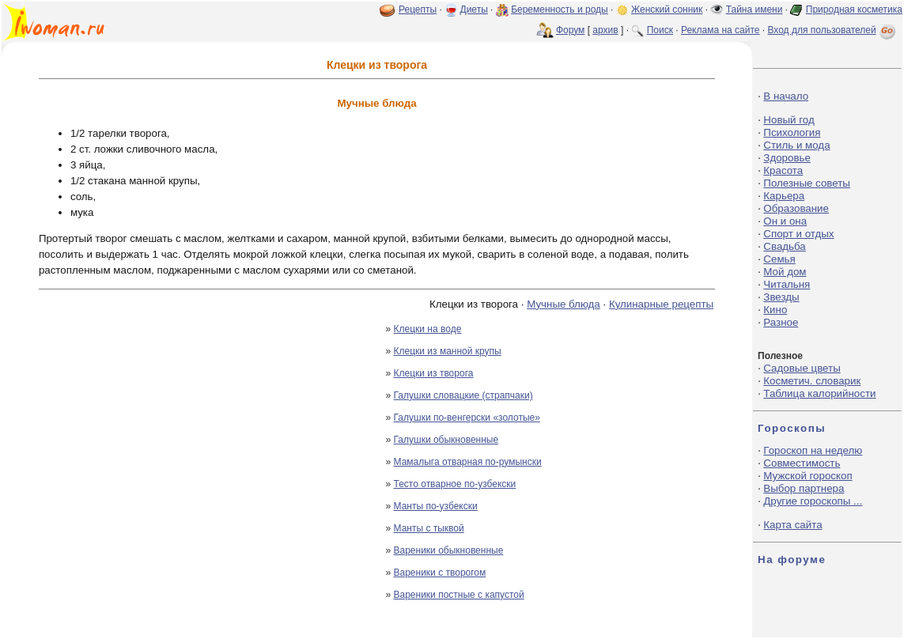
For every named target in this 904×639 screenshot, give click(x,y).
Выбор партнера (803, 488)
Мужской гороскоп (807, 476)
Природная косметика (854, 9)
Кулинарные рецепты (661, 304)
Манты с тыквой (429, 528)
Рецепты (418, 9)
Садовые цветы (801, 368)
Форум (570, 30)
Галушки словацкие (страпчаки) (463, 395)
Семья (779, 259)
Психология (791, 132)
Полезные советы (806, 183)
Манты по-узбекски (436, 506)
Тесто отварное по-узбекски (455, 484)
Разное (780, 322)
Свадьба (784, 246)
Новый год (788, 120)
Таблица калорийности (819, 393)
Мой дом (784, 272)
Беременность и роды (559, 9)
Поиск (660, 30)
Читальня (786, 284)
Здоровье (787, 158)
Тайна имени (754, 9)
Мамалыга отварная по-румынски (468, 461)
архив (605, 30)
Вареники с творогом (440, 572)
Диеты (474, 9)
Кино (775, 310)
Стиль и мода (796, 145)
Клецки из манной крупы (447, 351)
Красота (783, 170)
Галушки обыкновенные (446, 439)
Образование (796, 208)
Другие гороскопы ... (812, 501)
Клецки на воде (428, 329)
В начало (785, 96)
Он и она (785, 221)
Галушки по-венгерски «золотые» (467, 417)
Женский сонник (666, 9)
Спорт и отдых (798, 234)
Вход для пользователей (832, 30)
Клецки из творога (434, 373)
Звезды (781, 297)
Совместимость (801, 463)
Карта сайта (792, 525)
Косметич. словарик (812, 381)
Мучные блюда (563, 304)
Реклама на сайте (720, 30)
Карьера (783, 196)
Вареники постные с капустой (459, 594)
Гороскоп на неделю (812, 450)
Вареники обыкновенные (449, 550)
